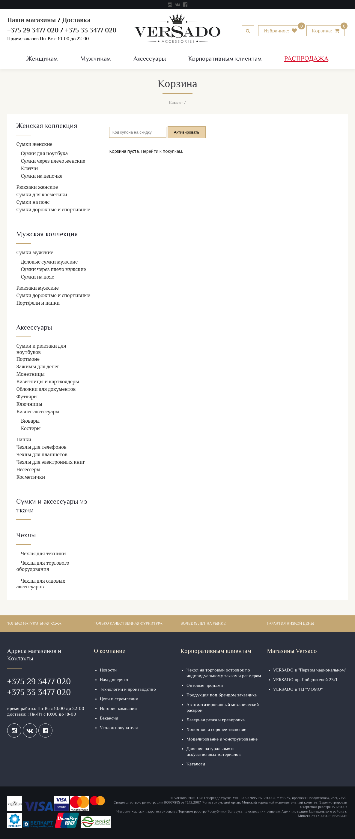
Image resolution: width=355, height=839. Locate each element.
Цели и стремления (119, 699)
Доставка (76, 21)
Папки (23, 439)
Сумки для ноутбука (44, 153)
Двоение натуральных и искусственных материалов (213, 752)
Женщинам (42, 59)
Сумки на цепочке (41, 176)
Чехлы (26, 535)
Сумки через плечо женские (53, 161)
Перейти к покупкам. (162, 151)
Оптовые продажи (204, 686)
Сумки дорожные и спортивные (53, 210)
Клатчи (29, 168)
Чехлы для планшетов (41, 454)
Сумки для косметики (41, 195)
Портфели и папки (38, 303)
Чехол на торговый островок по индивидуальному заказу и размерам (223, 673)
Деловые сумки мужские (49, 262)
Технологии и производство (128, 690)
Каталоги (195, 764)
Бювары (30, 421)
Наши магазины (31, 21)
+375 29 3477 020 (32, 31)
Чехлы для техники (43, 554)
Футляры (27, 397)
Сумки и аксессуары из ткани (51, 506)
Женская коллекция (46, 126)
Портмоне (28, 359)
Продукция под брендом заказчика (221, 695)
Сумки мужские (34, 252)
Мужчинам (95, 59)
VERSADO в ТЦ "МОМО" (298, 690)
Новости (108, 670)
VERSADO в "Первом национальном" (309, 670)
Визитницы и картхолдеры (47, 382)
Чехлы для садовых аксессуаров (40, 584)
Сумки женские (34, 144)
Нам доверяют (114, 680)
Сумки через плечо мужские (53, 269)
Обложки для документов (46, 389)
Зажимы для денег (37, 367)
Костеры (31, 428)
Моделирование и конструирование (222, 739)
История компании (118, 709)
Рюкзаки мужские (37, 288)
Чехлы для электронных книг (50, 462)
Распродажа (306, 59)
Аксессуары (149, 59)
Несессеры (28, 469)
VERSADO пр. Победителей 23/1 (305, 680)
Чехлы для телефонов (41, 447)
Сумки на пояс (32, 202)
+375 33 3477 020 (90, 31)
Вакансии (109, 718)
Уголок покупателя (119, 728)
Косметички (30, 477)
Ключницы (29, 404)
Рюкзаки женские (37, 187)
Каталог (176, 103)
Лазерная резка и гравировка (215, 720)
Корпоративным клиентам (225, 59)
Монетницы (30, 374)
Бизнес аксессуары (37, 412)
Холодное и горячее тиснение (216, 730)
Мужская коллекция (47, 234)
